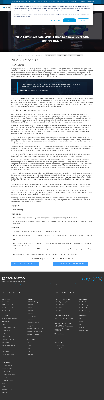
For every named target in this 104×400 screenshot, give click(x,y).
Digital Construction (8, 327)
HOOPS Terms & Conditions (10, 284)
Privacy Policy (42, 284)
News (29, 345)
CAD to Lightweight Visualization (65, 302)
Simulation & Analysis (9, 354)
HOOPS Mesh (31, 317)
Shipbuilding (6, 351)
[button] (31, 264)
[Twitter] (89, 279)
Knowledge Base (7, 380)
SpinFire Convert (84, 302)
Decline (83, 20)
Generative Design (8, 339)
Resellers (57, 351)
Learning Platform (8, 371)
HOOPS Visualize (32, 308)
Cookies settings (55, 20)
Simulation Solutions (9, 308)
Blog (28, 348)
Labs (3, 383)
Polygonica (30, 326)
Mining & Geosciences (9, 345)
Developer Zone (7, 365)
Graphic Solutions (8, 311)
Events (29, 351)
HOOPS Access (32, 311)
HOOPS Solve (31, 320)
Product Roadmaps (8, 374)
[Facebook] (95, 279)
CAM (3, 324)
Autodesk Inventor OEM (34, 332)
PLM (3, 348)
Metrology (5, 342)
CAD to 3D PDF (59, 305)
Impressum (67, 284)
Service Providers (7, 389)
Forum (4, 386)
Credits (75, 284)
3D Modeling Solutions (9, 305)
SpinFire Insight (84, 305)
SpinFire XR (83, 308)
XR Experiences (59, 334)
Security (60, 284)
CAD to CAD (58, 308)
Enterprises (6, 336)
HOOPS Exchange (32, 302)
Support (4, 392)
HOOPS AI (30, 305)
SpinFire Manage (84, 311)
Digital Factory (6, 330)
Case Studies (31, 354)
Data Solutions (7, 302)
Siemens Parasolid (33, 323)
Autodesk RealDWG (33, 335)
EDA (3, 333)
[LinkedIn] (84, 279)
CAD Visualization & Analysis (63, 318)
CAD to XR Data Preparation (63, 326)
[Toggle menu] (100, 8)
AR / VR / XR (6, 321)
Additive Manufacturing (9, 318)
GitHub (4, 377)
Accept (69, 20)
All (28, 342)
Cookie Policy (52, 284)
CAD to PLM (58, 311)
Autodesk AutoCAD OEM (35, 329)
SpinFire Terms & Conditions (28, 284)
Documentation (7, 368)
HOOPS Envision (32, 314)
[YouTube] (100, 279)
